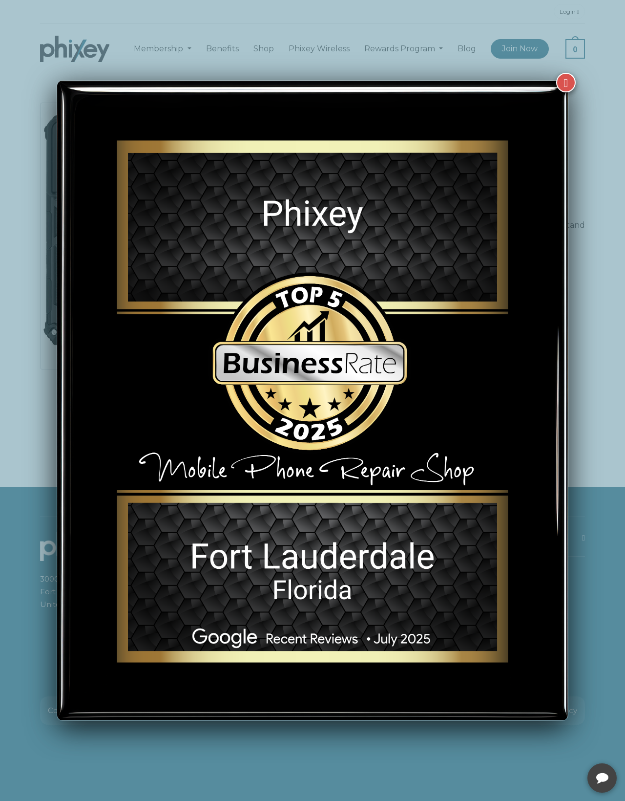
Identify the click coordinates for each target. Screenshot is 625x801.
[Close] (566, 82)
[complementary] (554, 747)
